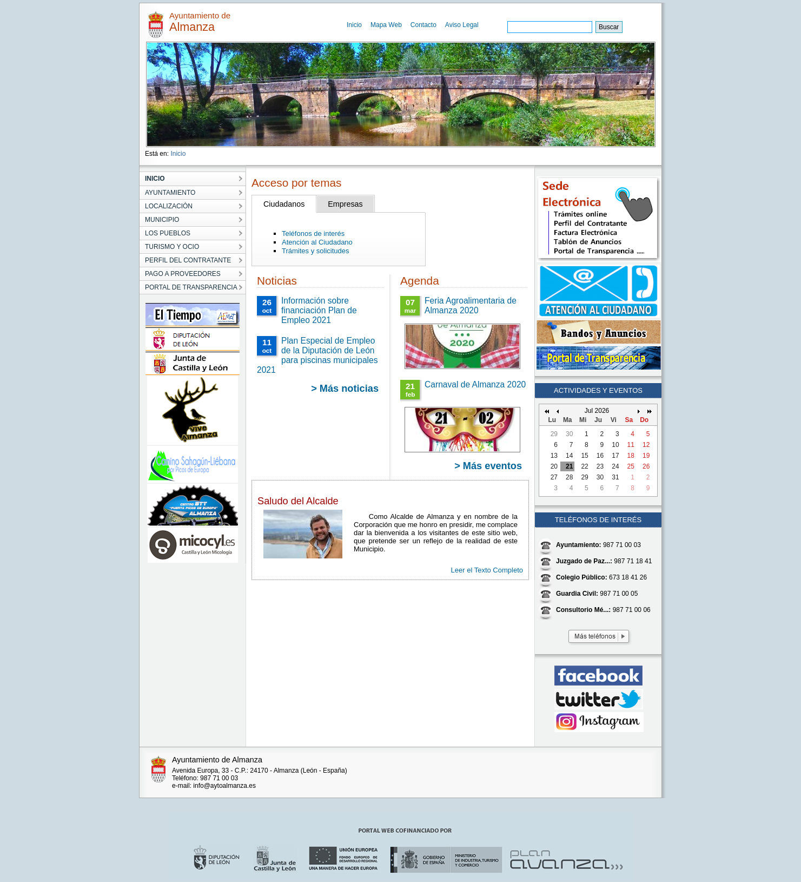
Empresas (345, 204)
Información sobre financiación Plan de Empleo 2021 (319, 310)
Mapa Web (386, 25)
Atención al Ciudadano (317, 242)
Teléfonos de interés (313, 233)
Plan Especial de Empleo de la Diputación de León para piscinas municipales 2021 (317, 355)
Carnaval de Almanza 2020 (475, 384)
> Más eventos (488, 465)
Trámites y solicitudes (315, 251)
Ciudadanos (283, 204)
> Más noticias (345, 388)
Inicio (354, 25)
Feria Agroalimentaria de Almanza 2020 (471, 305)
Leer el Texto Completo (487, 570)
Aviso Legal (462, 25)
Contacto (423, 25)
